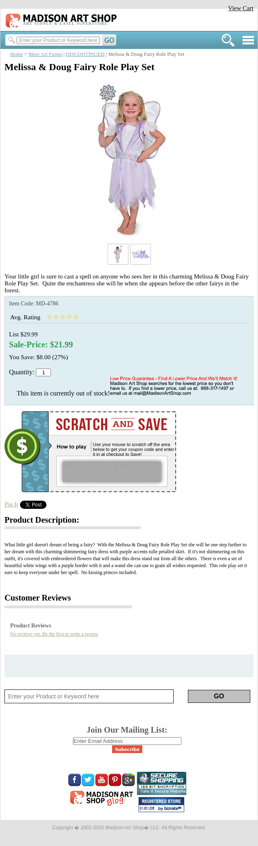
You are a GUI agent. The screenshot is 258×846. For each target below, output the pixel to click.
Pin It (11, 504)
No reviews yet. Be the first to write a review (54, 634)
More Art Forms (45, 54)
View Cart (241, 7)
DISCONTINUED (85, 54)
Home (16, 54)
